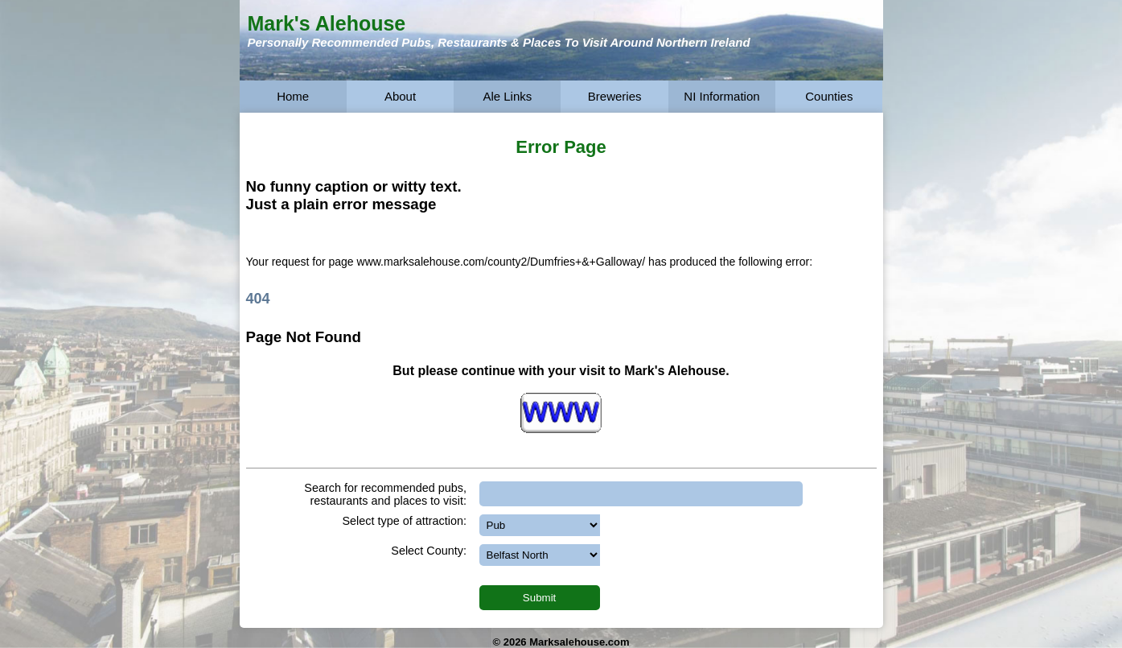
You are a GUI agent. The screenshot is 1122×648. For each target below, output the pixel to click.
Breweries (615, 96)
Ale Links (507, 96)
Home (293, 96)
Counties (829, 96)
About (400, 96)
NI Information (721, 96)
